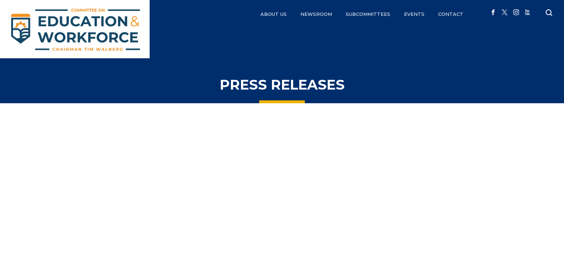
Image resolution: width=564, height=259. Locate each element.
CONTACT (450, 14)
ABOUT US (273, 14)
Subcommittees (368, 14)
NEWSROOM (316, 14)
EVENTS (414, 14)
